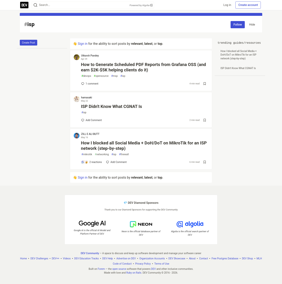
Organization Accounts (152, 258)
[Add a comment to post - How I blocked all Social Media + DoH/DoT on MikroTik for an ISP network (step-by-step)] (91, 162)
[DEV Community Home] (24, 5)
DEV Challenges (39, 258)
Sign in (82, 44)
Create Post (28, 42)
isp (122, 76)
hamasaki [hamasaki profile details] (86, 97)
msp (114, 76)
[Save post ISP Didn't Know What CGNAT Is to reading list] (204, 120)
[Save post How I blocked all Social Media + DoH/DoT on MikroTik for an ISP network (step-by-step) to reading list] (204, 162)
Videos (67, 258)
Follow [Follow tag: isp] (237, 24)
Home (23, 258)
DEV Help (107, 258)
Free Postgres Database (225, 258)
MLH (259, 258)
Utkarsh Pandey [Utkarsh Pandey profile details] (90, 55)
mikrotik (86, 154)
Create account (248, 5)
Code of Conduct (122, 263)
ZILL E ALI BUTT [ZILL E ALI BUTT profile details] (90, 134)
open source (119, 268)
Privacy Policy (143, 263)
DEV (153, 268)
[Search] (35, 5)
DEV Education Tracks (86, 258)
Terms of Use (161, 263)
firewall (124, 154)
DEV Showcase (177, 258)
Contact (203, 258)
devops (86, 76)
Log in (227, 5)
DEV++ (55, 258)
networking (102, 154)
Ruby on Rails (133, 272)
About (192, 258)
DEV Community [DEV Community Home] (90, 253)
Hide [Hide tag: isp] (252, 24)
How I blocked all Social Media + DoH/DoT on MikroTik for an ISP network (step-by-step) (144, 145)
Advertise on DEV (126, 258)
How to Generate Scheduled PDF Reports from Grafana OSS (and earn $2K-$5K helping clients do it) (143, 67)
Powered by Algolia (141, 5)
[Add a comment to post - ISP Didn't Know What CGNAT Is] (91, 120)
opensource (101, 76)
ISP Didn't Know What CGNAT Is (111, 106)
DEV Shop (247, 258)
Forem (101, 268)
